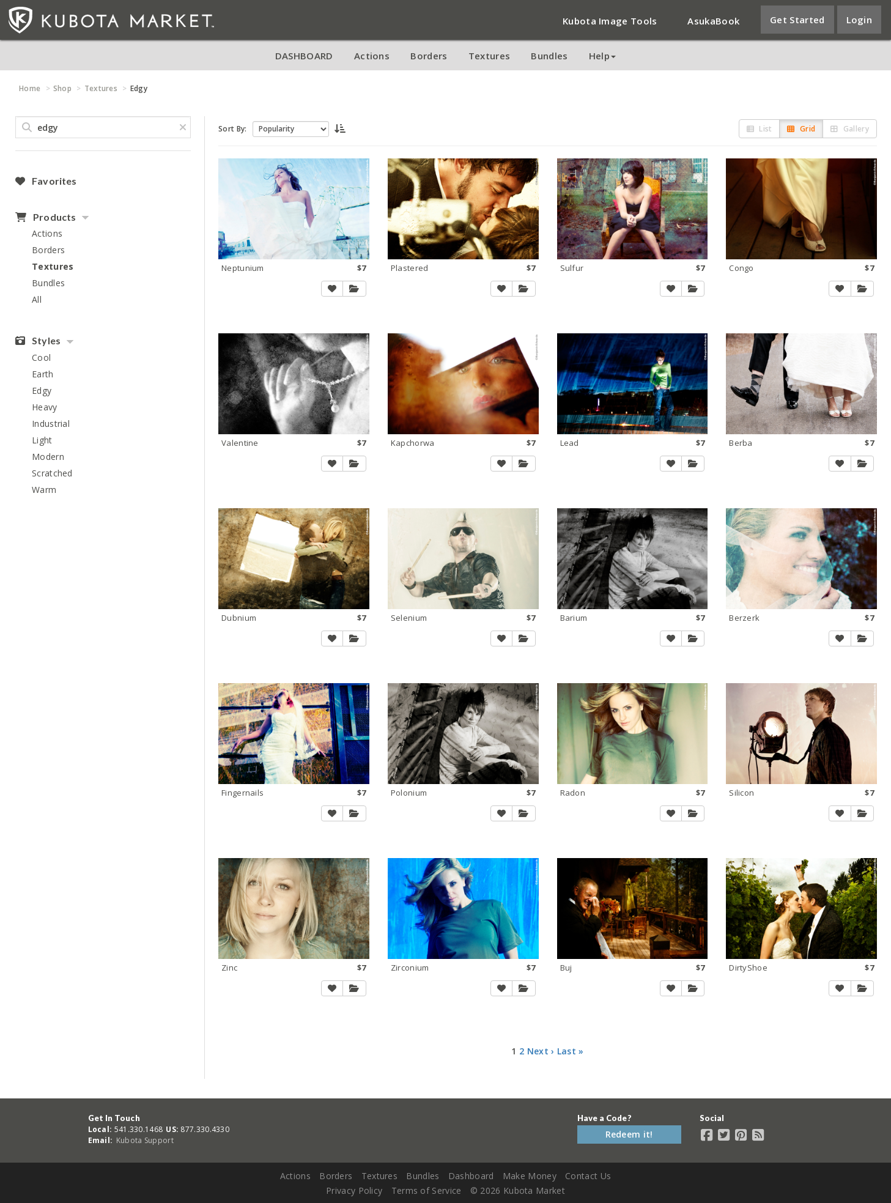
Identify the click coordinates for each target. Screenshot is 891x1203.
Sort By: (232, 129)
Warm (44, 489)
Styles (38, 340)
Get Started (797, 19)
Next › (541, 1051)
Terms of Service (426, 1190)
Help (602, 56)
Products (45, 217)
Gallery (849, 129)
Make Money (529, 1176)
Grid (801, 129)
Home (29, 88)
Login (859, 19)
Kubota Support (145, 1140)
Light (42, 440)
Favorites (45, 181)
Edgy (41, 390)
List (759, 129)
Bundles (549, 56)
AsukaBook (713, 21)
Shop (62, 88)
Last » (570, 1051)
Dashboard (471, 1176)
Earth (43, 374)
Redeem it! (629, 1134)
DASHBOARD (304, 56)
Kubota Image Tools (610, 21)
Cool (41, 357)
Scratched (52, 473)
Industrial (51, 423)
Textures (489, 56)
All (37, 299)
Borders (428, 56)
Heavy (44, 407)
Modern (48, 456)
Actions (372, 56)
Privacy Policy (354, 1190)
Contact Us (588, 1176)
